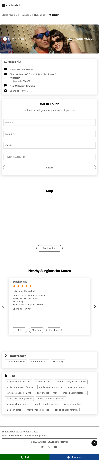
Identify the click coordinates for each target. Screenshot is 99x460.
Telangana (25, 15)
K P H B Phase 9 (39, 361)
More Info (37, 330)
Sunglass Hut (20, 281)
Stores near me (9, 15)
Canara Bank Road (16, 361)
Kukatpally (58, 361)
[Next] (95, 306)
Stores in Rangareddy (36, 435)
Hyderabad (39, 15)
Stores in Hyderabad (12, 435)
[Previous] (3, 306)
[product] (49, 157)
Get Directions (50, 248)
